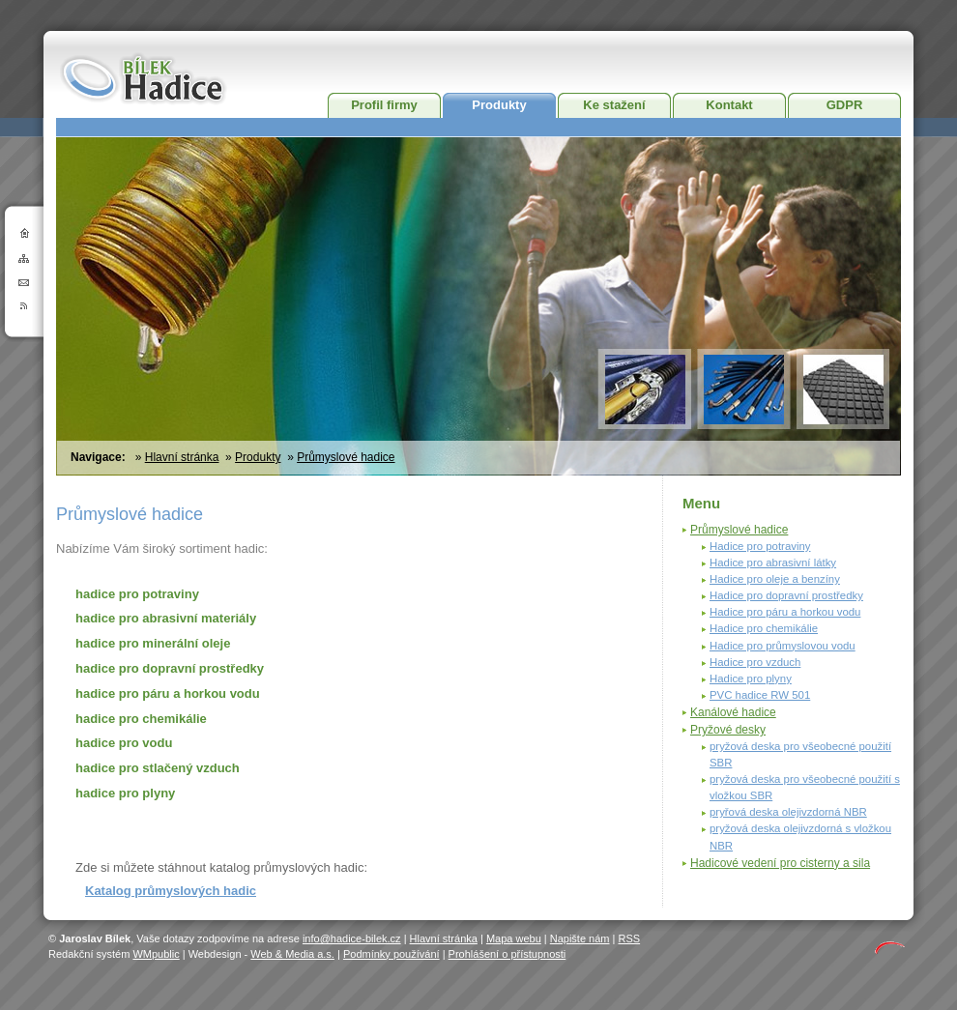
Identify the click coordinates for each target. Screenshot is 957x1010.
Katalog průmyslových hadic (170, 890)
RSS (629, 938)
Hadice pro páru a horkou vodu (785, 612)
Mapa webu (513, 938)
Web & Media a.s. (292, 954)
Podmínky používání (391, 954)
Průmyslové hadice (345, 457)
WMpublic (155, 954)
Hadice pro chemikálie (764, 628)
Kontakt (729, 105)
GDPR (844, 105)
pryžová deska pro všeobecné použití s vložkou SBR (805, 787)
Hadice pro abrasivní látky (773, 562)
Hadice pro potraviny (760, 546)
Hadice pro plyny (751, 678)
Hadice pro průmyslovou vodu (783, 645)
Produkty (499, 105)
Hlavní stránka (182, 457)
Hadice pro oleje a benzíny (775, 579)
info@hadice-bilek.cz (352, 938)
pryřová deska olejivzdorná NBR (788, 812)
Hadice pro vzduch (755, 662)
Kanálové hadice (733, 712)
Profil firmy (384, 105)
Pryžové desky (728, 729)
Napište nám (580, 938)
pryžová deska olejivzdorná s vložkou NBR (800, 836)
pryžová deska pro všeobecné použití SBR (800, 754)
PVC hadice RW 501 (760, 695)
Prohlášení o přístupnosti (507, 954)
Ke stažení (614, 105)
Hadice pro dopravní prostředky (786, 595)
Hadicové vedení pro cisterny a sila (780, 863)
